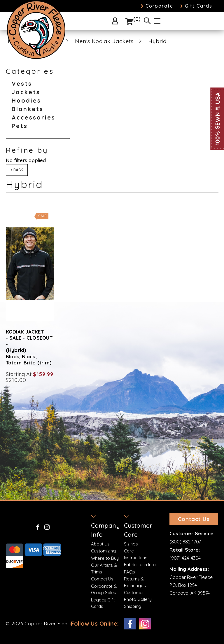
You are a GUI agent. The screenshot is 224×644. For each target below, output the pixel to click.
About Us (100, 544)
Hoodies (26, 100)
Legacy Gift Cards (103, 603)
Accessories (33, 117)
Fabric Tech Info (140, 564)
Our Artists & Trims (104, 568)
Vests (22, 83)
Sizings (131, 544)
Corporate (157, 6)
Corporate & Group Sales (104, 589)
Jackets (26, 92)
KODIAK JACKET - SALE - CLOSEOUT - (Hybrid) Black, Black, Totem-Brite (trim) (29, 347)
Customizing (103, 551)
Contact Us (102, 579)
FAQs (129, 572)
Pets (20, 125)
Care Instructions (135, 554)
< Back (16, 170)
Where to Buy (105, 558)
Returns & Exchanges (135, 582)
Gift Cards (196, 6)
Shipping (132, 606)
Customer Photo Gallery (138, 596)
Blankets (27, 109)
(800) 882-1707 (185, 540)
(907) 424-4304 (185, 556)
